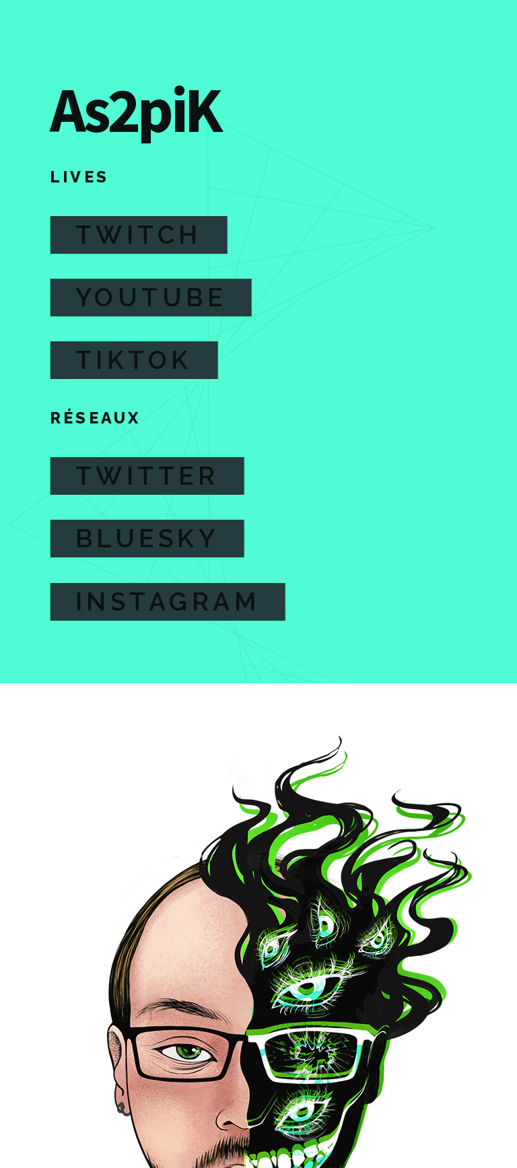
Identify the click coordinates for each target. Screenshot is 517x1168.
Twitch (138, 235)
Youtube (150, 297)
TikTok (133, 360)
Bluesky (147, 538)
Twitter (147, 476)
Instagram (167, 602)
